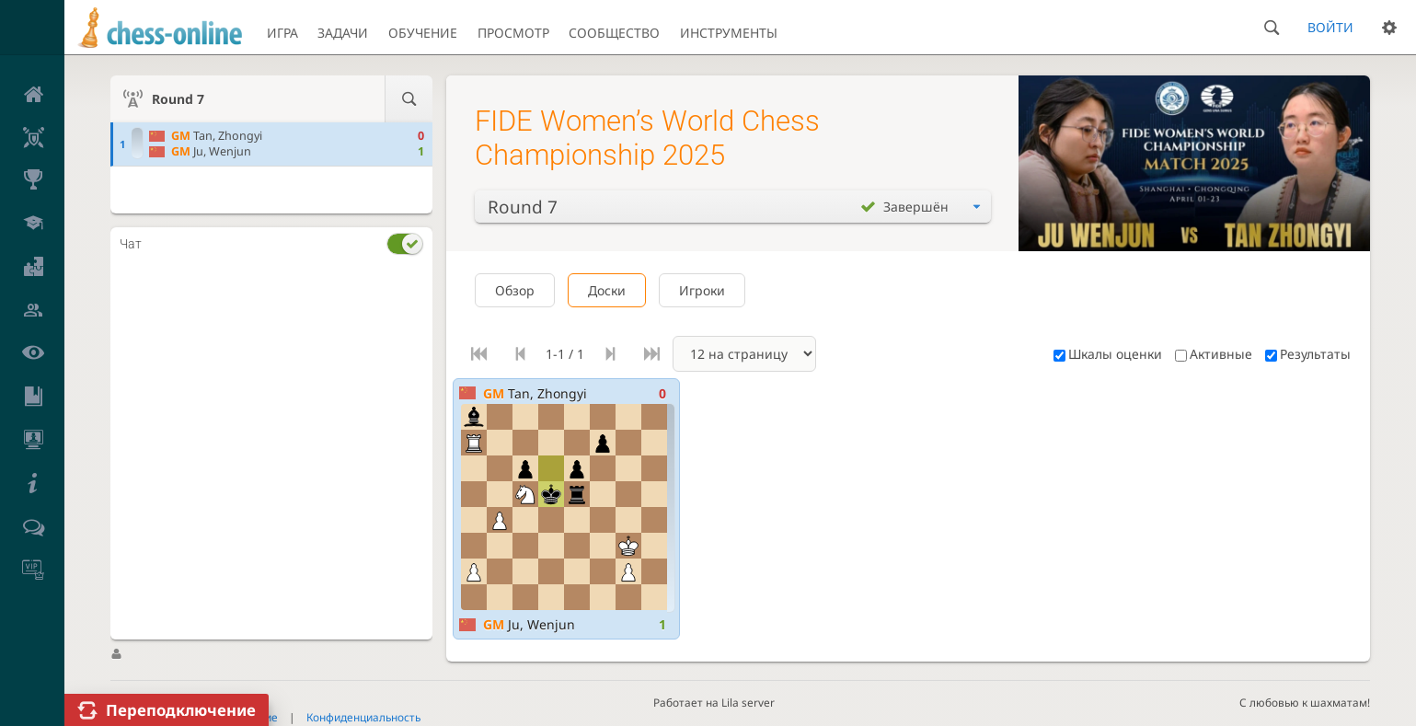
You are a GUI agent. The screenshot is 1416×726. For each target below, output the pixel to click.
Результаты (1308, 354)
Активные (1213, 354)
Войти (1330, 27)
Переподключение (181, 709)
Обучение (422, 32)
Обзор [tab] (515, 290)
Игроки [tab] (702, 290)
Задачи (342, 32)
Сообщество (614, 32)
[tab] (271, 243)
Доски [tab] (607, 290)
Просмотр (513, 32)
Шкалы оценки (1107, 354)
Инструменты (728, 32)
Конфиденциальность (363, 716)
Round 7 (178, 99)
